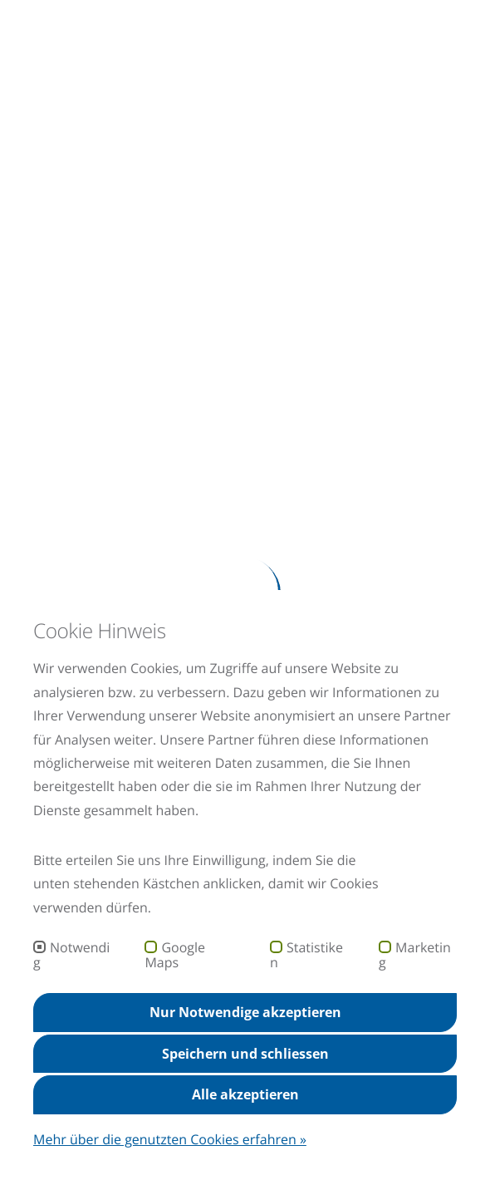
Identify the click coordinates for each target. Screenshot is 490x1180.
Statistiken (306, 955)
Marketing (415, 955)
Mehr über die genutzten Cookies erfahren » (169, 1139)
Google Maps (175, 955)
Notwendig (71, 955)
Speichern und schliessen (245, 1054)
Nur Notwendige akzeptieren (245, 1012)
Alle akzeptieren (245, 1094)
